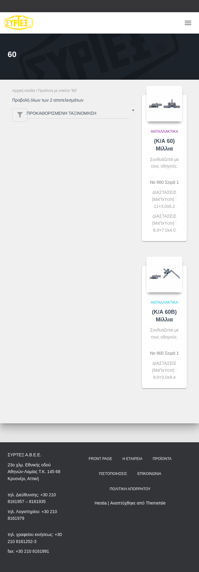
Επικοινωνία (149, 474)
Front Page (100, 459)
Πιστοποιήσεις (113, 474)
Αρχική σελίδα (23, 91)
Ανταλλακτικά (164, 131)
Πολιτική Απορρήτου (130, 489)
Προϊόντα (162, 459)
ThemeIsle (155, 503)
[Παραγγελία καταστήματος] (78, 114)
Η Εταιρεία (132, 459)
